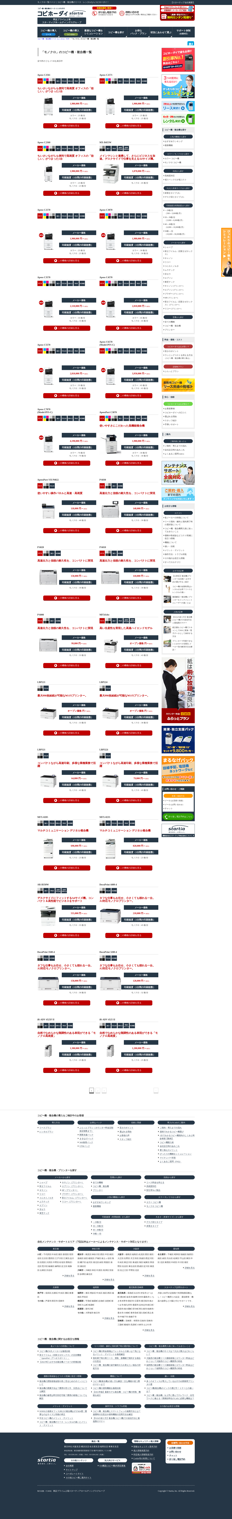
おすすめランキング (102, 1202)
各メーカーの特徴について (63, 1346)
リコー (42, 1194)
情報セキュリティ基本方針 (145, 1446)
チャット (173, 1455)
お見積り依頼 (175, 1448)
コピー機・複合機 (101, 1186)
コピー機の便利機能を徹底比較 (107, 1388)
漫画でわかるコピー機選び (172, 1132)
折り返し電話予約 (177, 1459)
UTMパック (84, 1146)
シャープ (43, 1182)
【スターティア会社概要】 (183, 2)
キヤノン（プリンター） (73, 1182)
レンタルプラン (46, 1132)
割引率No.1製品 (153, 1190)
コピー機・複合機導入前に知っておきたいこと (169, 1346)
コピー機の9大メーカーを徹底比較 (54, 1351)
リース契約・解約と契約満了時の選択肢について (116, 1346)
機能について (116, 1376)
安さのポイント (126, 1128)
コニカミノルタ (46, 1198)
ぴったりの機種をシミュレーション (176, 1154)
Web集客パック (86, 1142)
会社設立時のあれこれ (170, 1146)
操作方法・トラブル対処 (116, 1406)
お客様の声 (124, 1135)
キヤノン (43, 1190)
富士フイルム (45, 1186)
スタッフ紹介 (125, 1139)
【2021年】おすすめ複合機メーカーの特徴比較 (60, 1362)
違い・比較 (170, 1376)
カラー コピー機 (153, 1202)
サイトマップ (72, 1470)
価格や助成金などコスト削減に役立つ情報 (62, 1376)
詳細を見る (69, 1276)
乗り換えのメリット (169, 1150)
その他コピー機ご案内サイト (79, 1477)
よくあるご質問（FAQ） (170, 1161)
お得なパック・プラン (138, 32)
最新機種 (97, 1206)
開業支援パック (86, 1135)
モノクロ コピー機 (154, 1206)
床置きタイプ (152, 1226)
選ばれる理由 (125, 1132)
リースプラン (45, 1128)
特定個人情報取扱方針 (143, 1454)
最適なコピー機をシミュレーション (93, 32)
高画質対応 (151, 1186)
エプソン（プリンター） (73, 1186)
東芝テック (44, 1213)
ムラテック (44, 1201)
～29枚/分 (97, 1222)
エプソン (43, 1205)
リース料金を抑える (155, 1182)
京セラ (42, 1209)
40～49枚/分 (98, 1230)
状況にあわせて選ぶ (161, 32)
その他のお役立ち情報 (170, 1406)
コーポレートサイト (75, 1473)
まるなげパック (86, 1138)
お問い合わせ (175, 1452)
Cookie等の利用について (144, 1458)
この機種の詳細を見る (68, 125)
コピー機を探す (116, 32)
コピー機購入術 (167, 1142)
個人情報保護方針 (141, 1450)
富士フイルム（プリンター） (75, 1198)
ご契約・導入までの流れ (171, 1128)
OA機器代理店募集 (113, 1466)
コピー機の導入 (48, 32)
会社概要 (70, 1466)
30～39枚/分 (98, 1226)
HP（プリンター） (70, 1190)
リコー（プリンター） (72, 1201)
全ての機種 (98, 1182)
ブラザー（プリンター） (73, 1194)
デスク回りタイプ (154, 1222)
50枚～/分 (97, 1233)
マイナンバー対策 (168, 1158)
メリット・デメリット (63, 1406)
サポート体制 (183, 32)
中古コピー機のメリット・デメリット (56, 1418)
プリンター (98, 1190)
